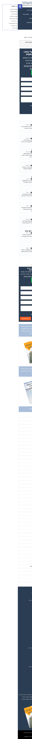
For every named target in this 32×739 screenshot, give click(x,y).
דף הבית (28, 37)
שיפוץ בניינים (25, 656)
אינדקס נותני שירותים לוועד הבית (20, 600)
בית (28, 595)
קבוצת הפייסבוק (24, 603)
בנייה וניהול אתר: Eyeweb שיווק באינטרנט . (16, 732)
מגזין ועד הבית (25, 621)
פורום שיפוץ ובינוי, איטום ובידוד (17, 37)
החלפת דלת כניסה (23, 246)
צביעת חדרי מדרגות (24, 687)
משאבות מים (25, 682)
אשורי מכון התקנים (23, 163)
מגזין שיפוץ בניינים (24, 634)
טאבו (27, 191)
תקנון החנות (26, 608)
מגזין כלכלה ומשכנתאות (22, 629)
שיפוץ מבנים (25, 690)
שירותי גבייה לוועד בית (23, 658)
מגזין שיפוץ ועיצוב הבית (22, 632)
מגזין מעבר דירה (24, 627)
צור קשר (27, 613)
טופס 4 (26, 217)
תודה (27, 204)
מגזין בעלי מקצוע (24, 624)
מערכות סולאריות (24, 679)
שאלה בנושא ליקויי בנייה (21, 177)
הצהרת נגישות (25, 610)
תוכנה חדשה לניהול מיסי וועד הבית (18, 231)
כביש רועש (25, 123)
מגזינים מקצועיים (24, 598)
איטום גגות (26, 669)
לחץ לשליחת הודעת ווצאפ (13, 276)
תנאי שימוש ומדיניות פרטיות (21, 593)
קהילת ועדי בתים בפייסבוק (22, 653)
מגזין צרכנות (26, 637)
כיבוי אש (27, 677)
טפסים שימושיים (24, 645)
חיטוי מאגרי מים (25, 674)
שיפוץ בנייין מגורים (23, 136)
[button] (2, 6)
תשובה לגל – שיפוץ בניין (21, 150)
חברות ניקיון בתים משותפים (21, 684)
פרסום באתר (25, 605)
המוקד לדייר (26, 650)
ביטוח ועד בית (25, 672)
